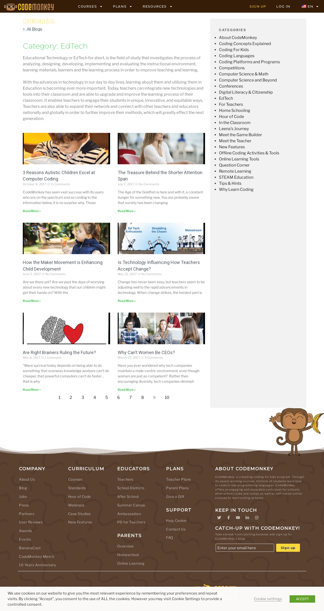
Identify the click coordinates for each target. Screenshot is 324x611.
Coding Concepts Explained (245, 43)
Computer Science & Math (243, 74)
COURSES (90, 6)
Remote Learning (235, 171)
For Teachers (231, 104)
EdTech (226, 98)
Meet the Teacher (235, 140)
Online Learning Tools (239, 159)
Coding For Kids (234, 49)
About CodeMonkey (238, 37)
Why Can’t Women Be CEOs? (146, 352)
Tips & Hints (230, 183)
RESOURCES (158, 6)
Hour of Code (231, 116)
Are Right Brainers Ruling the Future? (59, 352)
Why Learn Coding (236, 189)
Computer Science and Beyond (248, 80)
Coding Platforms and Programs (249, 61)
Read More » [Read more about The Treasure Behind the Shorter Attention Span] (127, 211)
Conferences (231, 86)
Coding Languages (236, 55)
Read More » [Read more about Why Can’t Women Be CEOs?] (127, 390)
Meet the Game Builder (240, 134)
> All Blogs (32, 29)
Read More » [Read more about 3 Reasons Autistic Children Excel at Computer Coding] (32, 211)
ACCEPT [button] (302, 599)
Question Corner (234, 165)
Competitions (232, 68)
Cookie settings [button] (268, 599)
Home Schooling (234, 110)
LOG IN (283, 6)
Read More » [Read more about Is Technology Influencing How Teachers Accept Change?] (127, 301)
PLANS (122, 6)
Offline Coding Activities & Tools (249, 153)
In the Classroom (235, 122)
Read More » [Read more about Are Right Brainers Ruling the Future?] (32, 390)
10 (168, 396)
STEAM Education (236, 177)
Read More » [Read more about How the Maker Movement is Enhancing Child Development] (32, 301)
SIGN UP (258, 6)
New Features (232, 147)
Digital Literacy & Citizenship (246, 92)
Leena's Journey (234, 128)
